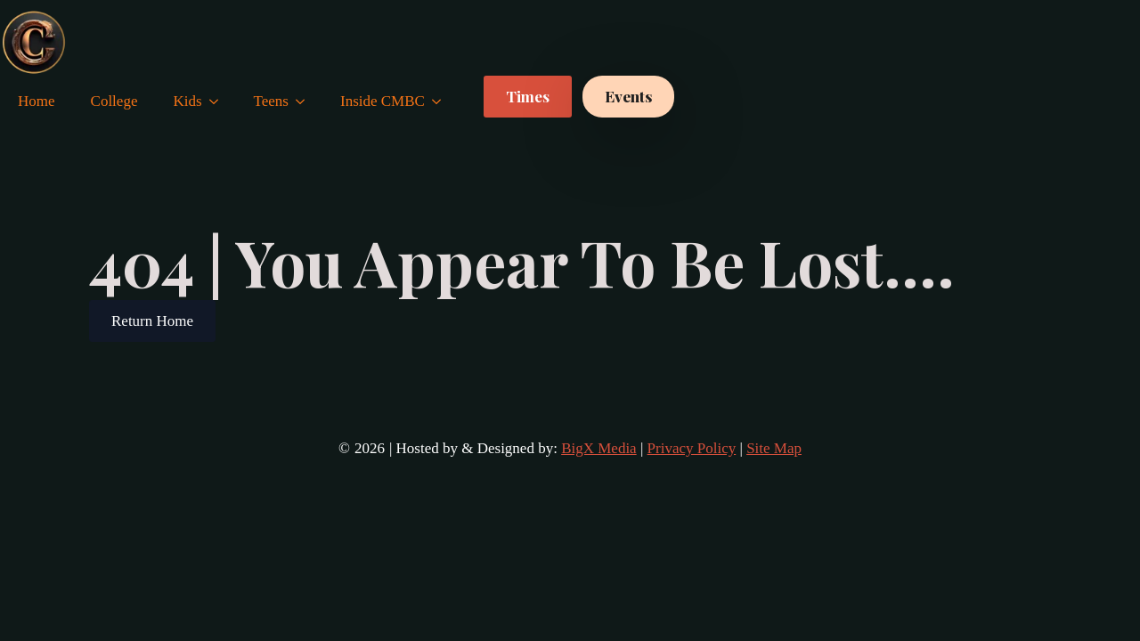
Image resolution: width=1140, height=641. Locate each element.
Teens (271, 101)
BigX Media (599, 448)
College (114, 101)
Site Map (774, 448)
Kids (187, 101)
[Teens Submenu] (305, 101)
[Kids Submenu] (219, 101)
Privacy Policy (692, 448)
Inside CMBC (382, 101)
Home (36, 101)
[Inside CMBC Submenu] (442, 101)
